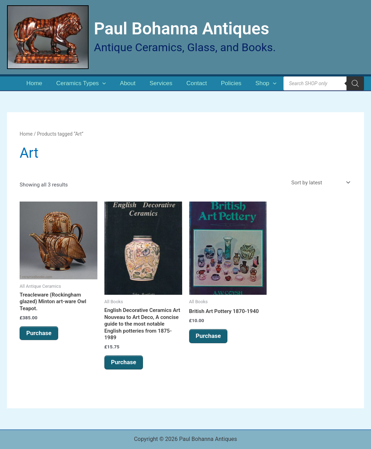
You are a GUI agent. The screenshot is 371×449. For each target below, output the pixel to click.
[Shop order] (320, 183)
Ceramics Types (81, 83)
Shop (265, 83)
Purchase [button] (38, 332)
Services (161, 83)
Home (34, 83)
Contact (196, 83)
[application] (102, 83)
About (127, 83)
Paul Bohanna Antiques (181, 29)
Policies (231, 83)
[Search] (355, 83)
